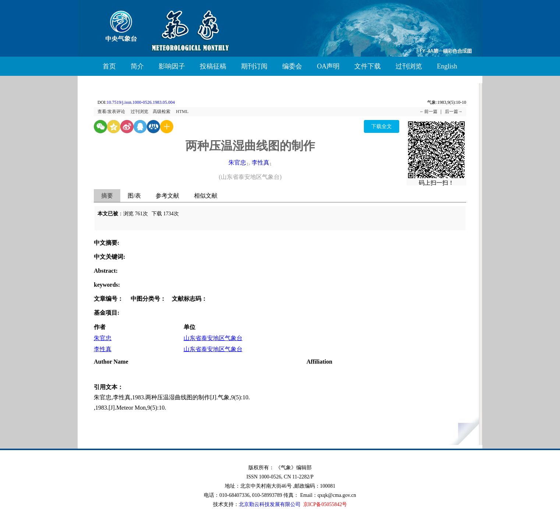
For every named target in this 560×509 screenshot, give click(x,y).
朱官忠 (237, 162)
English (447, 66)
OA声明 (328, 66)
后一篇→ (453, 111)
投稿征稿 (213, 66)
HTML (182, 111)
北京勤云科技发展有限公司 (270, 504)
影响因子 (172, 66)
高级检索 (161, 111)
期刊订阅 (254, 66)
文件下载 (367, 66)
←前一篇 (428, 111)
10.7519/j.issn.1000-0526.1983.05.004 (141, 102)
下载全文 (381, 126)
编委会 (292, 66)
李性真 (260, 162)
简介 (137, 66)
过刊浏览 (409, 66)
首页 (109, 66)
